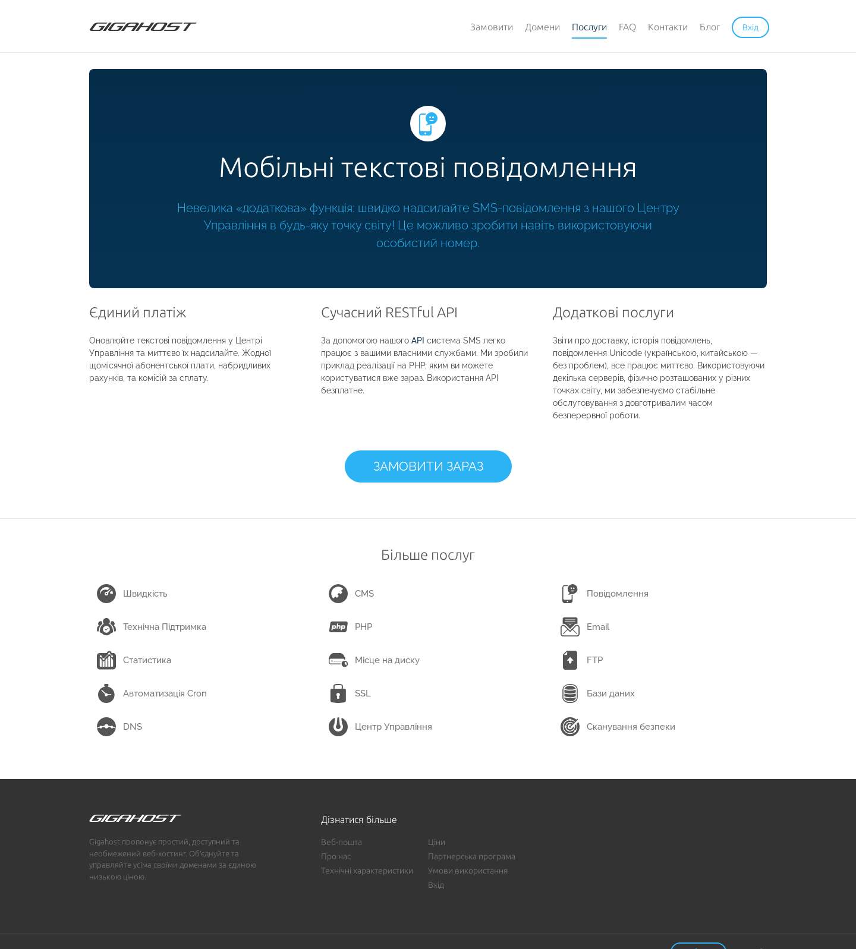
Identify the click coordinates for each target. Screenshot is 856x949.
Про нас (336, 856)
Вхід (436, 885)
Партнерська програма (471, 856)
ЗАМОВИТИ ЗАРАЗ (428, 466)
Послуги (589, 26)
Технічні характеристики (367, 870)
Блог (710, 26)
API (417, 340)
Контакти (668, 26)
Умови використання (468, 870)
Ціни (436, 842)
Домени (542, 26)
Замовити (491, 26)
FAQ (627, 26)
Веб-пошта (341, 842)
